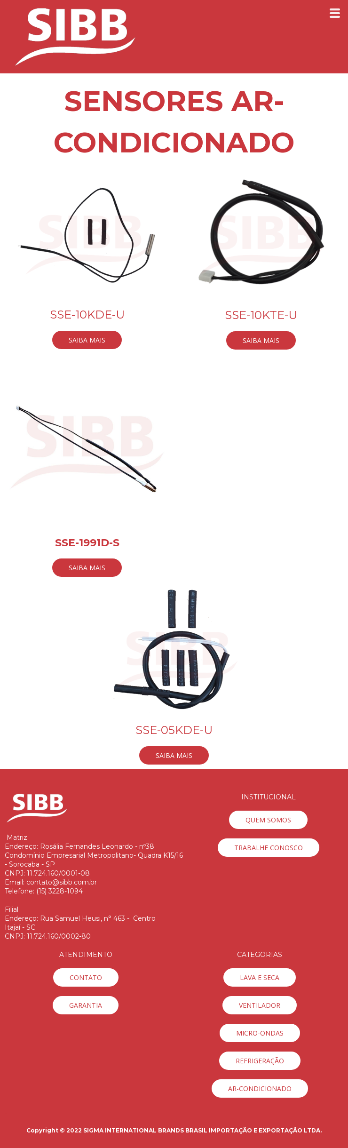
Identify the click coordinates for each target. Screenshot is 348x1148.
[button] (87, 340)
